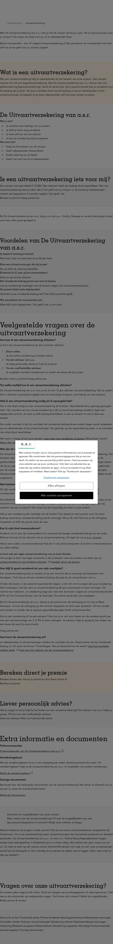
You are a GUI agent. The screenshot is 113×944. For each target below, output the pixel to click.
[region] (56, 472)
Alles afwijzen (56, 485)
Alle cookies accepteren (56, 495)
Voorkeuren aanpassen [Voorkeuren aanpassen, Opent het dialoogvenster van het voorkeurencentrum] (56, 477)
